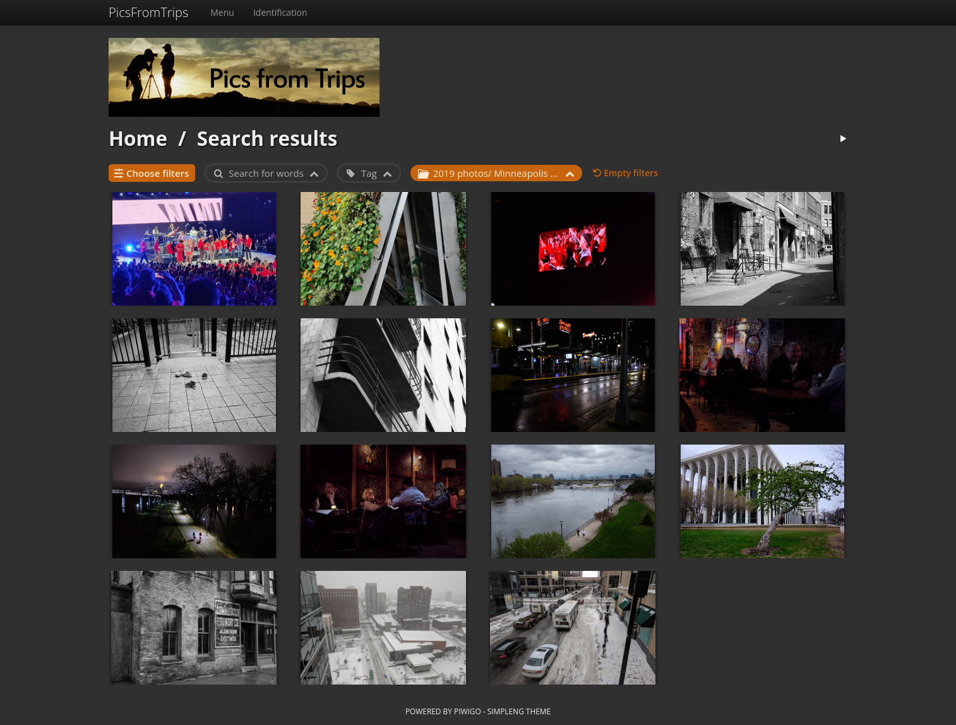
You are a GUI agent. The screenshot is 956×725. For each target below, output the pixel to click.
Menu (222, 12)
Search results (267, 138)
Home (138, 138)
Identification (280, 12)
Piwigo (467, 711)
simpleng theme (519, 711)
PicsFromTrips (148, 12)
